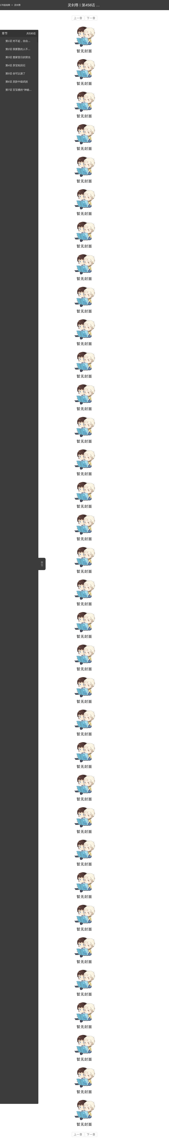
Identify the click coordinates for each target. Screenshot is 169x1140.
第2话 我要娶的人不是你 (18, 49)
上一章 (78, 18)
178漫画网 (5, 5)
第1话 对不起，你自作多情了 (18, 41)
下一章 (91, 18)
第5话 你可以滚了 (15, 73)
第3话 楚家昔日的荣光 (17, 57)
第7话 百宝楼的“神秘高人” (18, 89)
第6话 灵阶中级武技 (16, 81)
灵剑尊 (17, 5)
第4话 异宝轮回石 (15, 65)
